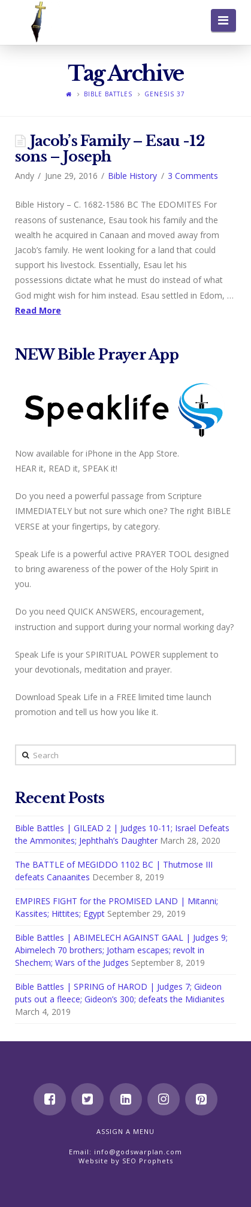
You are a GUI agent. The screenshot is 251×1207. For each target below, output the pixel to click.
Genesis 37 (164, 94)
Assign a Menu (125, 1131)
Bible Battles (108, 94)
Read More (38, 310)
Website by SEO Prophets (125, 1160)
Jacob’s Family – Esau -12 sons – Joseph (109, 148)
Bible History (132, 175)
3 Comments (193, 175)
